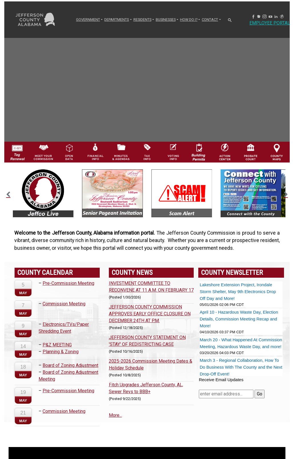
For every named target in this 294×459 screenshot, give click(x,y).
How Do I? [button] (188, 19)
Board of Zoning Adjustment (70, 365)
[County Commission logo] (43, 152)
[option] (43, 193)
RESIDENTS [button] (142, 19)
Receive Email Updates (221, 379)
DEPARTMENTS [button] (116, 19)
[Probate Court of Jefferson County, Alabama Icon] (250, 152)
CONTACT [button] (210, 19)
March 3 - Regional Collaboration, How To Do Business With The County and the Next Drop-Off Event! (241, 367)
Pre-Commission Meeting (68, 283)
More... (115, 415)
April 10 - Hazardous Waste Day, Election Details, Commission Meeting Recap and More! (239, 319)
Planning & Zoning (61, 351)
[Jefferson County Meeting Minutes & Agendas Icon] (121, 152)
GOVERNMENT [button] (88, 19)
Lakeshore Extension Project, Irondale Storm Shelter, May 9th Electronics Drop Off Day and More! (238, 291)
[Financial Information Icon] (95, 152)
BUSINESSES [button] (166, 19)
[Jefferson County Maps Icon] (276, 152)
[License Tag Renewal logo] (17, 150)
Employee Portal (269, 23)
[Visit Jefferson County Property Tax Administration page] (147, 152)
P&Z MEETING (57, 345)
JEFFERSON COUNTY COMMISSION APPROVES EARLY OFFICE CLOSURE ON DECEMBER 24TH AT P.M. (150, 313)
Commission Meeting (64, 303)
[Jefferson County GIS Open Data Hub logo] (69, 152)
